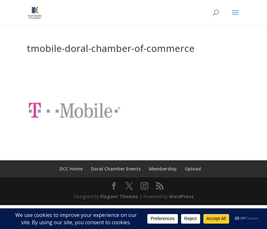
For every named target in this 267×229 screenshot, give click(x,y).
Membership (163, 169)
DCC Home (71, 169)
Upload (193, 169)
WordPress (181, 196)
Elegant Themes (119, 196)
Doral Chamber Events (116, 169)
